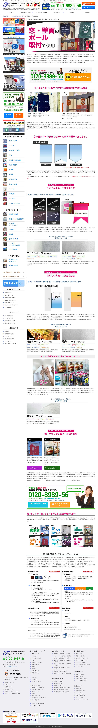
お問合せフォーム (39, 505)
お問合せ (7, 684)
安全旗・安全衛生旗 (15, 160)
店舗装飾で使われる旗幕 (60, 671)
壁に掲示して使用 (58, 683)
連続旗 (11, 174)
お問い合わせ (89, 7)
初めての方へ (8, 292)
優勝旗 (11, 169)
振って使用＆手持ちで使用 (61, 689)
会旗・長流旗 (13, 179)
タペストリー (13, 229)
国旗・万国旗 (13, 165)
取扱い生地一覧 (9, 295)
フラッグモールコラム (10, 343)
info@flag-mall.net (12, 666)
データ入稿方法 (9, 315)
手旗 (10, 155)
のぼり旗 (11, 194)
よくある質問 (8, 307)
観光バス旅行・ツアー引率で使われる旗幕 (62, 664)
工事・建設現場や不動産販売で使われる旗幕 (62, 661)
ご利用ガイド (8, 687)
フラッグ (11, 145)
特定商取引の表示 (9, 333)
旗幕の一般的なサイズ (10, 297)
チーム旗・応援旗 (14, 150)
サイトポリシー (9, 336)
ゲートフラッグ (13, 265)
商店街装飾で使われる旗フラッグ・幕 (62, 668)
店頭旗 (11, 234)
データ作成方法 (9, 318)
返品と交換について (10, 323)
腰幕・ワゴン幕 (13, 239)
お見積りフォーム (61, 505)
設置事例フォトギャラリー (12, 691)
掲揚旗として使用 (58, 681)
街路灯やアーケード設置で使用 (62, 687)
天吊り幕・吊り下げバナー (13, 224)
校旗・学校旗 (13, 184)
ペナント (11, 189)
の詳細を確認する (34, 467)
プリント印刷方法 (9, 302)
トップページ (10, 12)
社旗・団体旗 (13, 141)
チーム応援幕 (13, 249)
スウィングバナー (14, 203)
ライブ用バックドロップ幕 (14, 244)
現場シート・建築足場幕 (16, 219)
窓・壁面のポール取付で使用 (61, 691)
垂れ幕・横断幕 (13, 214)
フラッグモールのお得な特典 (12, 693)
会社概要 (87, 12)
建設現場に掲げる (58, 685)
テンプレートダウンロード (11, 305)
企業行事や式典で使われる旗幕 (62, 653)
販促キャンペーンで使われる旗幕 (62, 673)
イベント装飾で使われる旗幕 (61, 658)
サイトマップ (8, 341)
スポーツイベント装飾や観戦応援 (62, 656)
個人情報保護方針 (9, 338)
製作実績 (72, 12)
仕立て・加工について (10, 300)
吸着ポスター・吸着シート (13, 260)
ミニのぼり (12, 198)
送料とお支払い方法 (10, 320)
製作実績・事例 (9, 689)
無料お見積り (89, 3)
